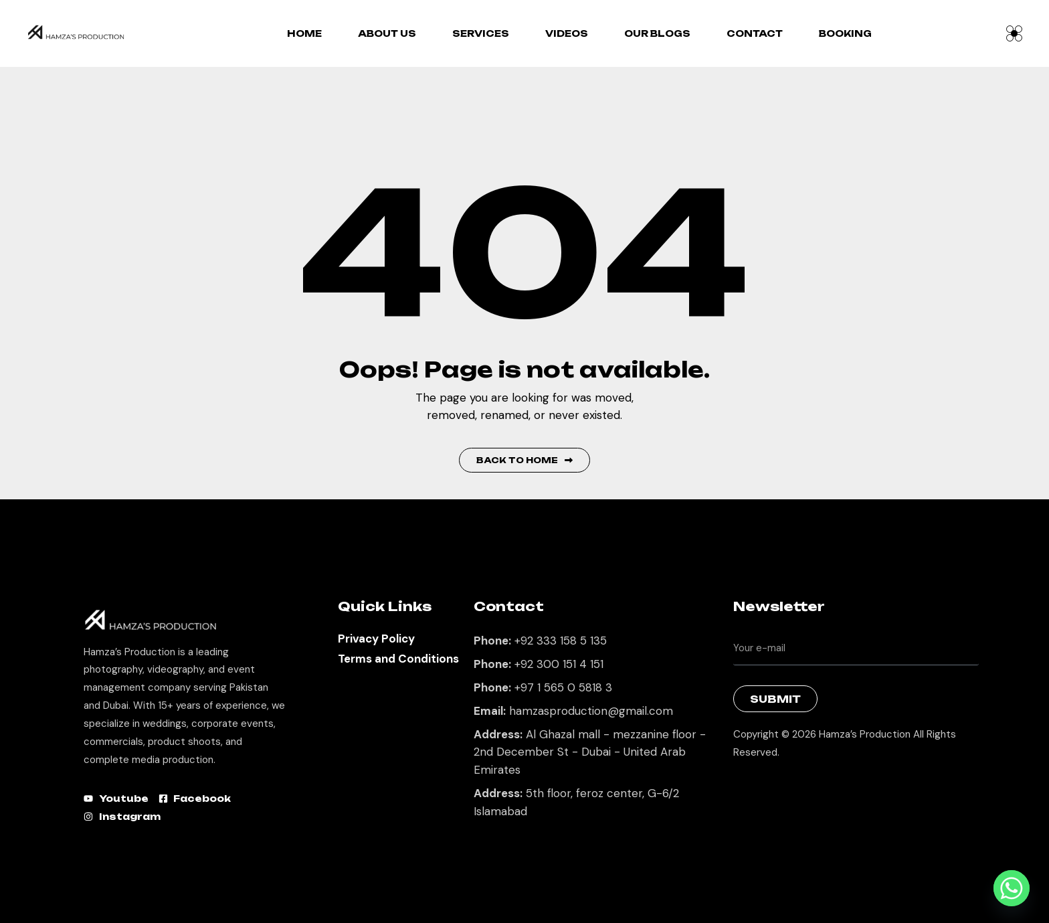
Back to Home (524, 460)
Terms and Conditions (398, 658)
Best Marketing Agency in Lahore (743, 787)
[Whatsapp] (1011, 888)
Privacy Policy (376, 638)
